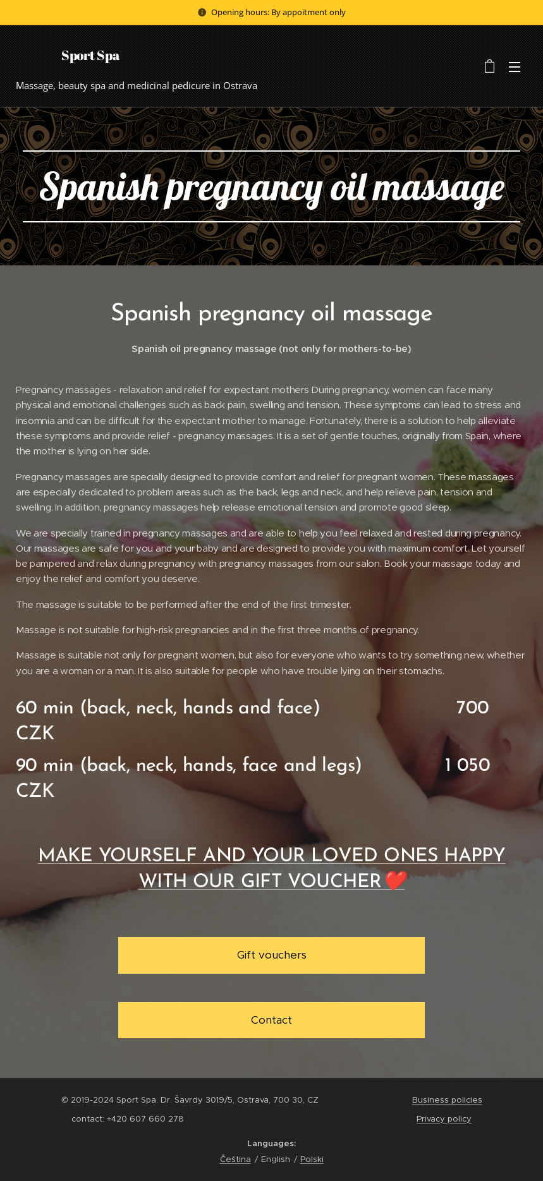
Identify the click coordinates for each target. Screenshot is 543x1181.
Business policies (447, 1099)
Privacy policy (444, 1118)
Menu (514, 67)
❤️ (393, 882)
